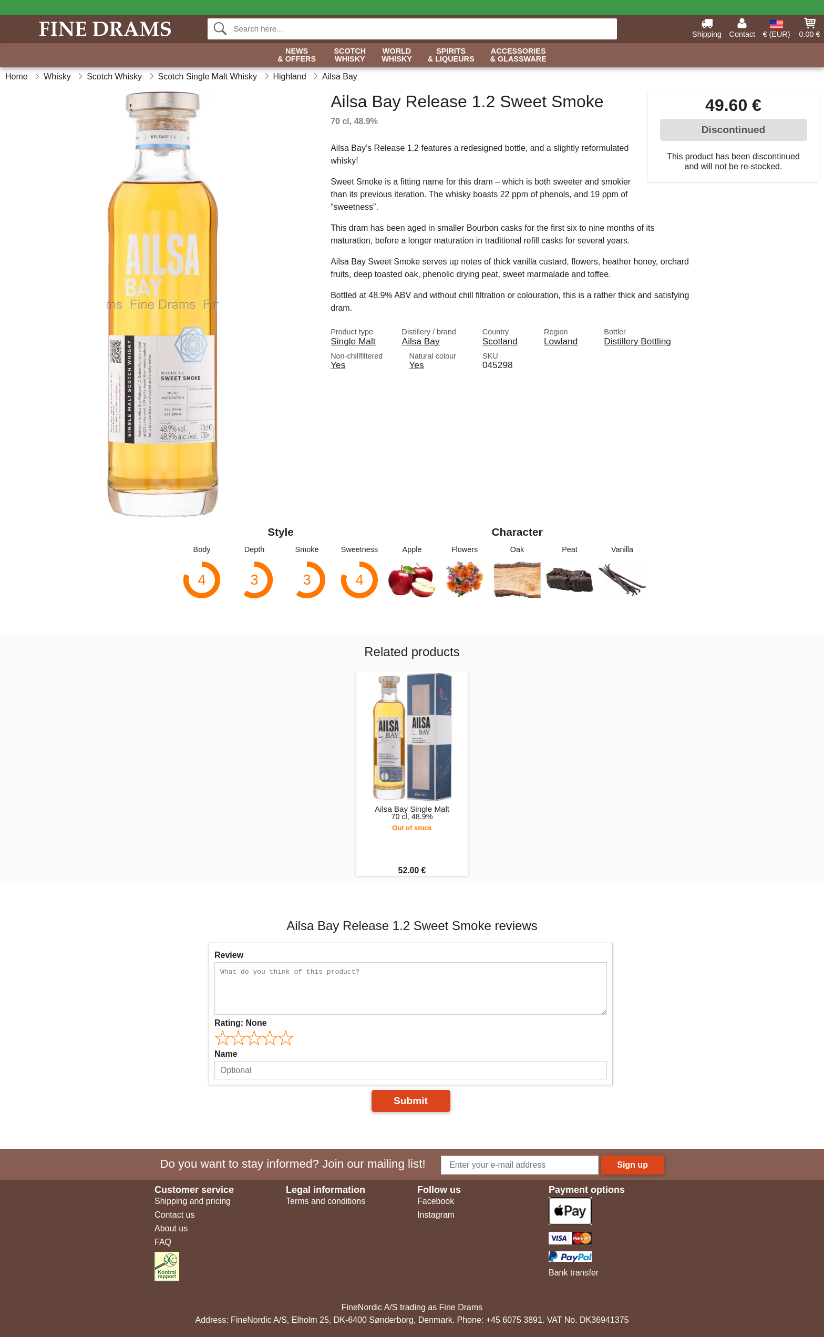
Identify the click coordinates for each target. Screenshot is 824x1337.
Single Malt (353, 341)
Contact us (174, 1214)
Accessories (518, 55)
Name (226, 1053)
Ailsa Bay (421, 341)
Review (228, 955)
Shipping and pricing (192, 1201)
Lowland (561, 341)
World (397, 55)
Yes (338, 365)
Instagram (436, 1214)
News (296, 55)
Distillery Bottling (637, 341)
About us (171, 1228)
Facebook (435, 1201)
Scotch (350, 55)
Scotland (500, 341)
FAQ (162, 1242)
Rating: (240, 1022)
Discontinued (734, 129)
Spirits (451, 55)
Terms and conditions (325, 1201)
